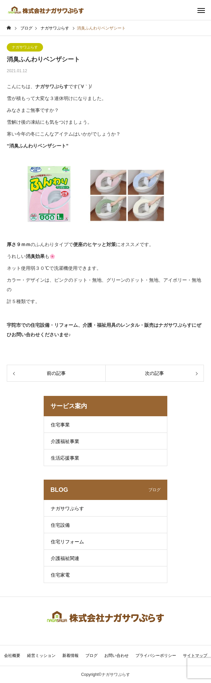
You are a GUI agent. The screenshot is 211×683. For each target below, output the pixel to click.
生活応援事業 (65, 458)
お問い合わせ (116, 655)
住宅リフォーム (67, 541)
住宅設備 (60, 525)
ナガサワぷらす (25, 47)
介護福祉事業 (65, 441)
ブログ (91, 655)
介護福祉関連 (65, 558)
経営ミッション (41, 655)
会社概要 (12, 655)
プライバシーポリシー (155, 655)
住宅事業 (60, 424)
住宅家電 (60, 575)
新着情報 (70, 655)
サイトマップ (195, 655)
